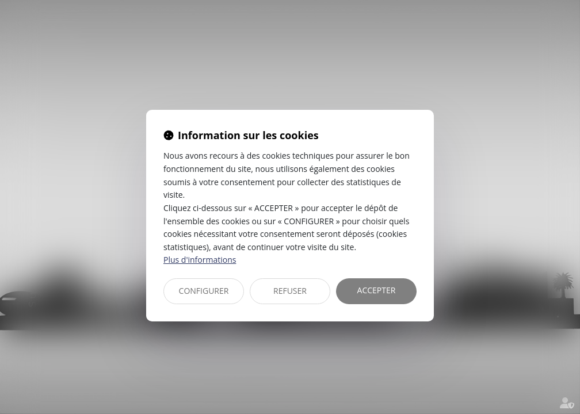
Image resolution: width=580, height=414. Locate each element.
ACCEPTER (376, 290)
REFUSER (290, 290)
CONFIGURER (204, 290)
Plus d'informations (199, 259)
